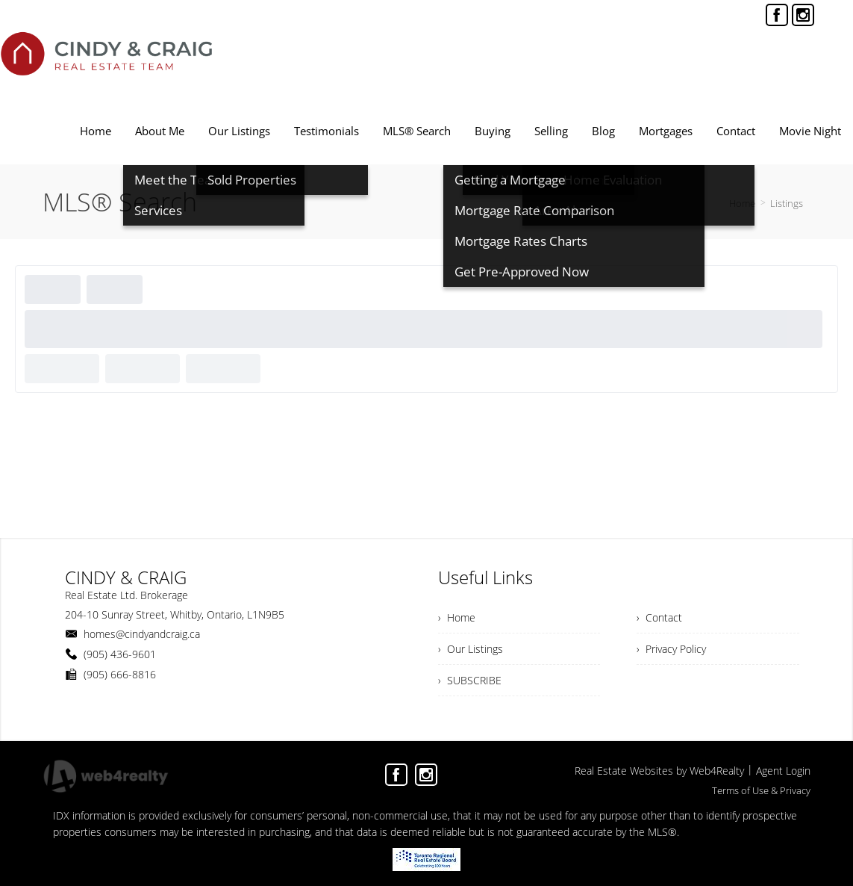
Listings (786, 203)
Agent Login (783, 770)
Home (742, 203)
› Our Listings (470, 649)
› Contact (659, 617)
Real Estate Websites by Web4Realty (659, 770)
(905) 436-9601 (120, 654)
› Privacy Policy (671, 649)
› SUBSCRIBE (470, 680)
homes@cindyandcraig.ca (142, 634)
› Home (456, 617)
